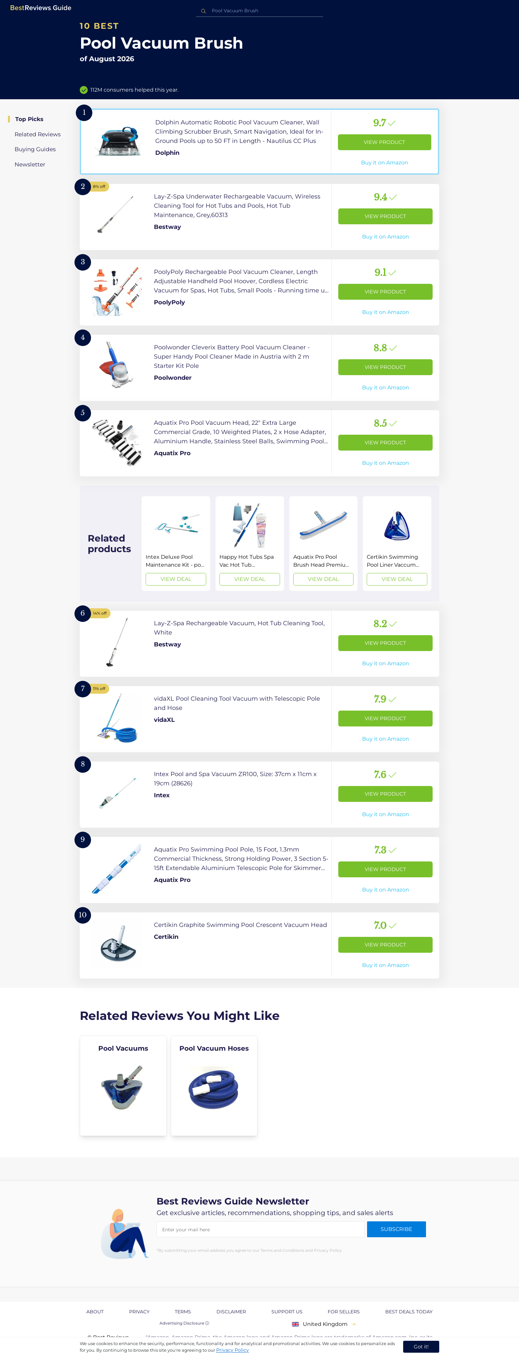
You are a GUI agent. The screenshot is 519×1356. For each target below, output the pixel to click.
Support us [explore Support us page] (287, 1312)
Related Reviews (38, 134)
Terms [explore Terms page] (183, 1312)
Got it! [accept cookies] (421, 1346)
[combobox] (259, 11)
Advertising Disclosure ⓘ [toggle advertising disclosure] (184, 1323)
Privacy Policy (232, 1350)
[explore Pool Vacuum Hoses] (214, 1085)
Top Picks (29, 119)
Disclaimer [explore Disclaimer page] (231, 1312)
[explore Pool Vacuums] (123, 1085)
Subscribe (396, 1229)
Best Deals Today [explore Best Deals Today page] (409, 1312)
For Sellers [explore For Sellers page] (344, 1312)
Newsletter (30, 164)
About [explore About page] (95, 1312)
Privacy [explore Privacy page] (139, 1312)
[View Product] (259, 142)
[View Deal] (176, 543)
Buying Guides (35, 149)
